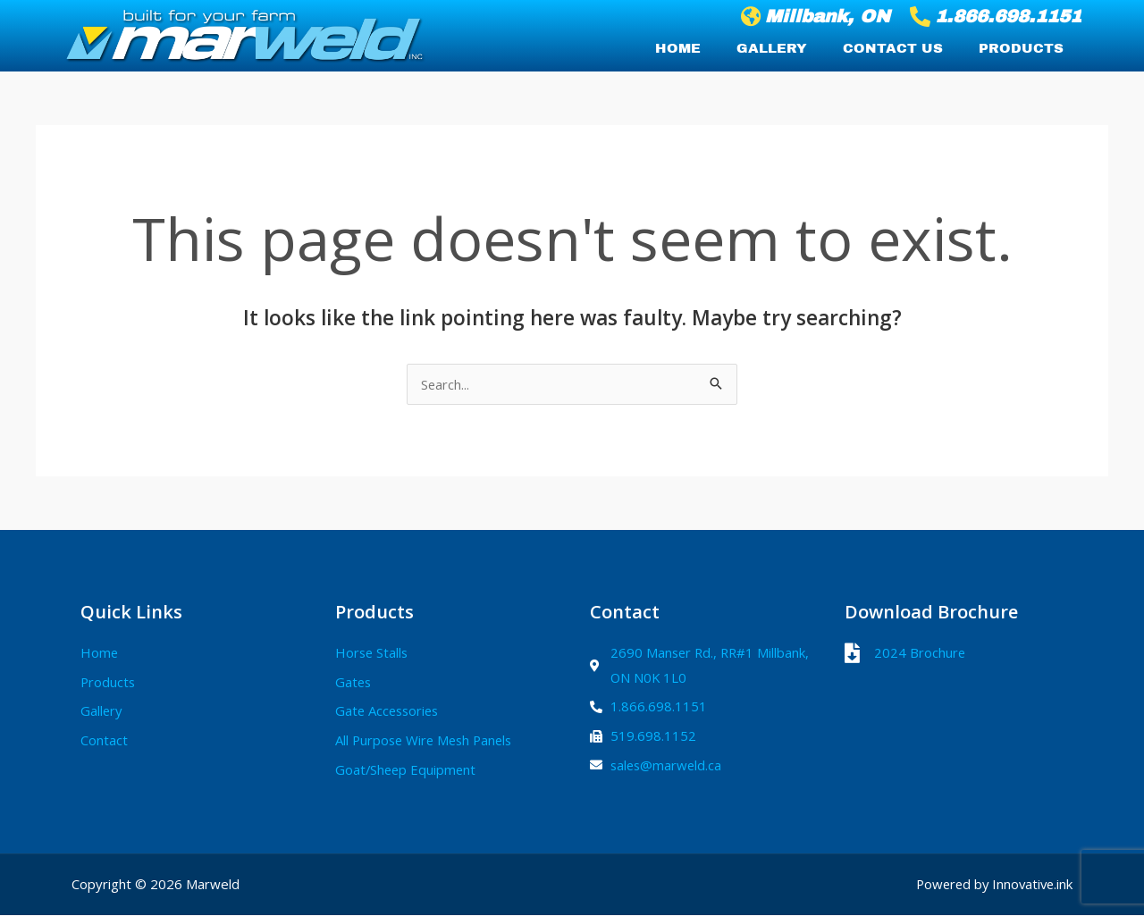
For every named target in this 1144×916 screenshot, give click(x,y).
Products (1021, 48)
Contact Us (893, 48)
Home (678, 48)
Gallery (771, 48)
